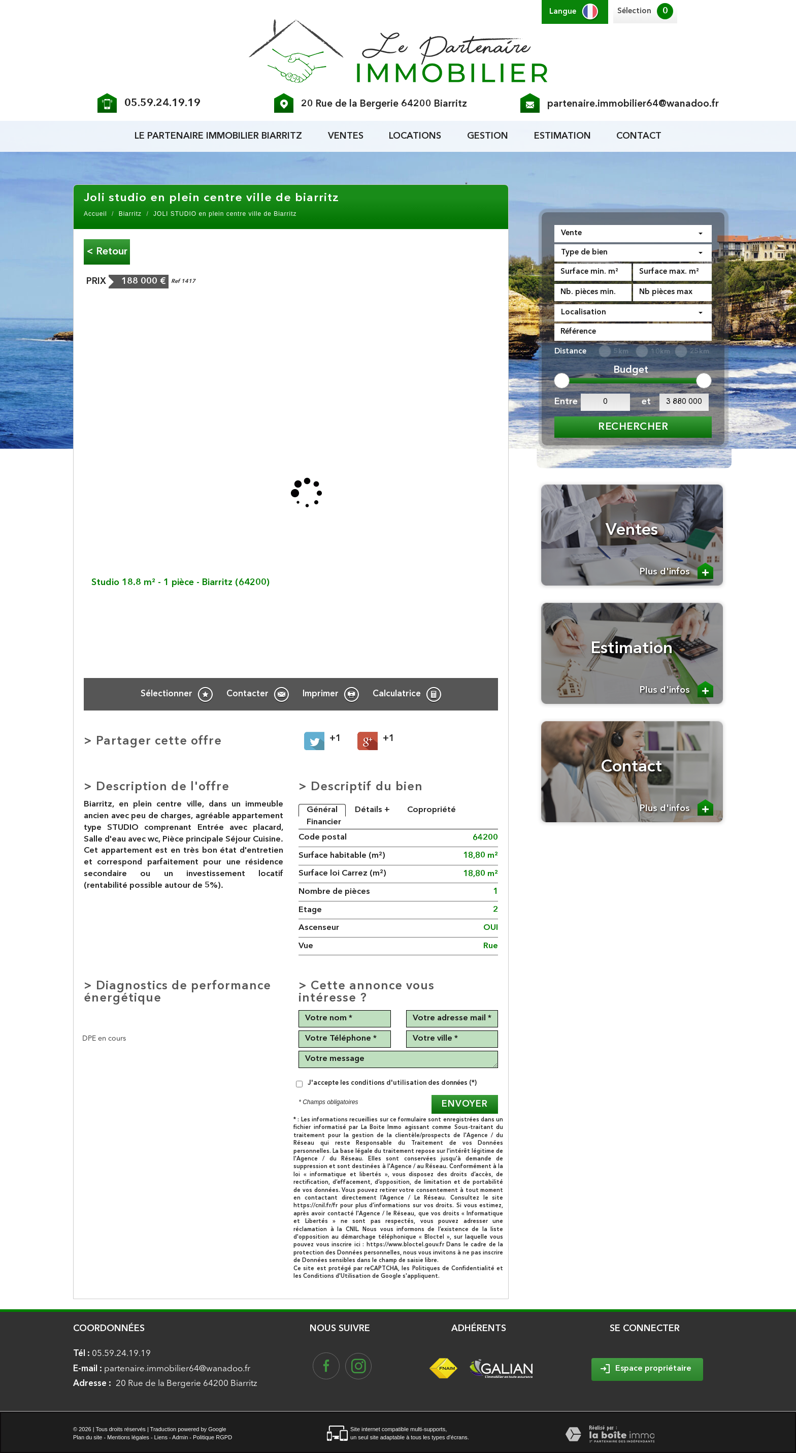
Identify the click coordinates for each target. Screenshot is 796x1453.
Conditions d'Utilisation (337, 1276)
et (646, 401)
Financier (324, 822)
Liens (161, 1437)
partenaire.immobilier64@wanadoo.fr (633, 104)
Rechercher (633, 427)
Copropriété (431, 810)
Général (322, 810)
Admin (180, 1437)
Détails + (372, 810)
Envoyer (465, 1104)
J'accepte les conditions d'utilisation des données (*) (392, 1083)
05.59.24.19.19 (162, 103)
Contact (638, 136)
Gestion (487, 136)
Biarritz (130, 213)
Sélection (634, 11)
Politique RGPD (212, 1437)
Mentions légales (128, 1437)
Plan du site (87, 1437)
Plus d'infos (676, 571)
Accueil (95, 213)
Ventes (345, 136)
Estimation (562, 136)
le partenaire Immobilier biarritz (218, 136)
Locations (415, 136)
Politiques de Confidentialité (453, 1269)
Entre (565, 401)
